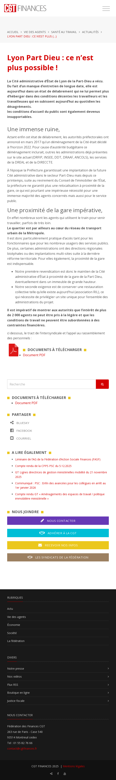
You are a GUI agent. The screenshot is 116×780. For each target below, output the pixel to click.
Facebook (21, 430)
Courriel (20, 438)
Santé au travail (64, 32)
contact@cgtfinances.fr (22, 748)
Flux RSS (12, 685)
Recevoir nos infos (58, 545)
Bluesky (19, 423)
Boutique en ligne (18, 692)
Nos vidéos (14, 676)
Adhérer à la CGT (58, 533)
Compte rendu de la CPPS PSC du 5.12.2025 (43, 466)
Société (12, 633)
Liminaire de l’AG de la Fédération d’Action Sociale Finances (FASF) (57, 459)
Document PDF (34, 355)
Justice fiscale (16, 701)
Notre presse (15, 668)
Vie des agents (35, 32)
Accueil (13, 32)
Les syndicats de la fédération (58, 557)
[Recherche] (51, 384)
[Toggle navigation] (106, 9)
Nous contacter (58, 520)
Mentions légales (74, 766)
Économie (13, 625)
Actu (10, 609)
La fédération (16, 641)
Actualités (90, 32)
